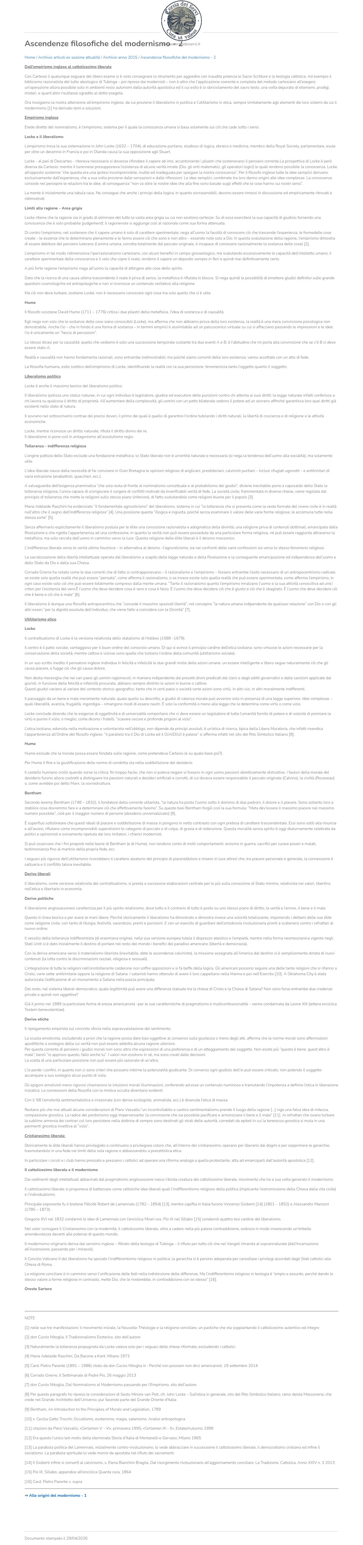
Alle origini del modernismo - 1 (58, 1495)
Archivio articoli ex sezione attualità (69, 57)
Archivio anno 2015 (120, 57)
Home (30, 57)
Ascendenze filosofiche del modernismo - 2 (178, 57)
